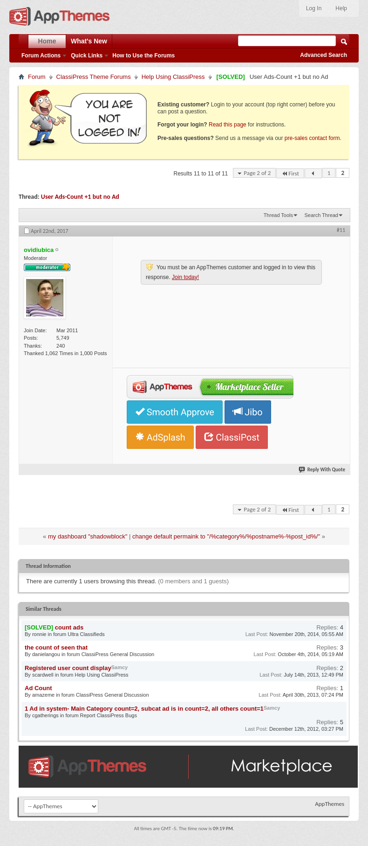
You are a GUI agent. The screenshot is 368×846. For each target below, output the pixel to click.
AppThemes (329, 803)
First (290, 173)
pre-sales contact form (312, 138)
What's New (89, 41)
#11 (341, 230)
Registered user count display (68, 667)
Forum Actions (41, 55)
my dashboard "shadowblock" (87, 536)
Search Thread (321, 215)
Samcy (119, 667)
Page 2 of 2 (257, 172)
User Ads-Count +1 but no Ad (80, 197)
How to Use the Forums (143, 55)
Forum (37, 76)
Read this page (227, 124)
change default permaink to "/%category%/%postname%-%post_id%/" (226, 536)
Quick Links (86, 55)
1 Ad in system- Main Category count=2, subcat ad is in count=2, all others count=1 (144, 708)
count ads (69, 627)
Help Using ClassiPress (173, 76)
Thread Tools (278, 215)
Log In (313, 8)
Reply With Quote (322, 470)
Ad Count (38, 688)
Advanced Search (323, 55)
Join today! (185, 277)
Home (47, 41)
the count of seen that (56, 647)
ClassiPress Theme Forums (93, 76)
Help (341, 8)
